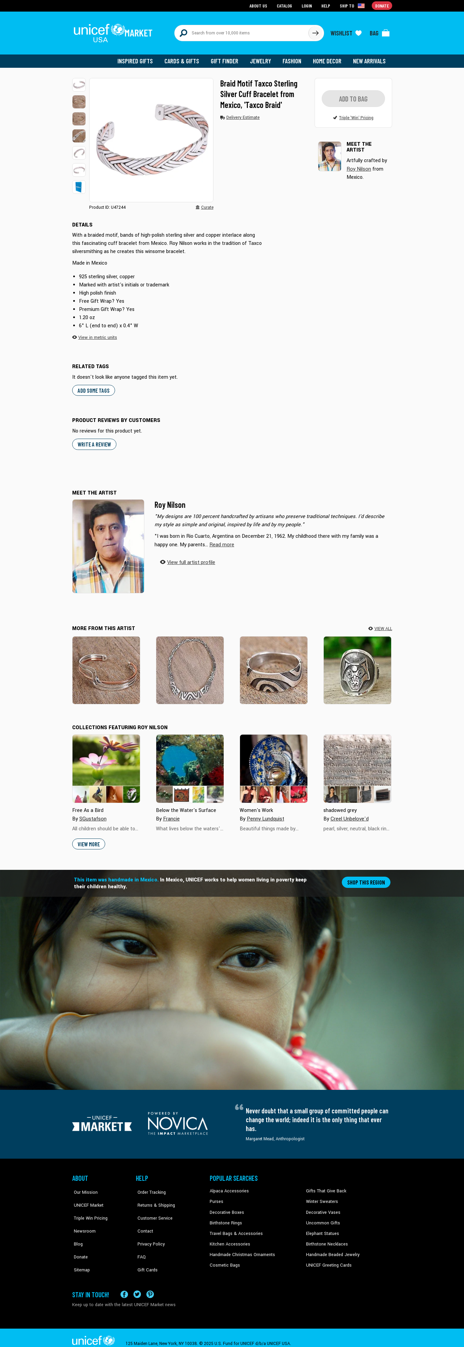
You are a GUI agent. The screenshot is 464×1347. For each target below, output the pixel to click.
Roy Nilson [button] (358, 165)
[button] (79, 82)
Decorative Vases (322, 1208)
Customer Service (152, 1208)
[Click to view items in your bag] (380, 31)
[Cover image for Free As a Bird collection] (106, 765)
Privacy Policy (149, 1229)
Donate (79, 1239)
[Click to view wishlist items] (346, 31)
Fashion (294, 58)
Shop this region (367, 878)
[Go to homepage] (114, 31)
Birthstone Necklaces (326, 1239)
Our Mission (83, 1187)
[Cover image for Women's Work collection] (274, 765)
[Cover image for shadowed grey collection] (357, 765)
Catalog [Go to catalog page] (285, 5)
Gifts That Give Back (325, 1187)
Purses (216, 1198)
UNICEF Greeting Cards (327, 1260)
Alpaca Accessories (228, 1187)
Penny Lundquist (265, 814)
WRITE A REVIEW (94, 440)
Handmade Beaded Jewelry (331, 1250)
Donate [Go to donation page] (382, 5)
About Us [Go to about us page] (259, 5)
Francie (171, 814)
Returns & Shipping (154, 1198)
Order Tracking (149, 1187)
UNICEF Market (86, 1198)
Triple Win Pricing (88, 1208)
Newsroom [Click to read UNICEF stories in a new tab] (82, 1218)
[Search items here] (241, 31)
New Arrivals (370, 58)
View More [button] (89, 840)
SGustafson (92, 814)
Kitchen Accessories (229, 1239)
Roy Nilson (170, 501)
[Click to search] (315, 31)
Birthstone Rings (225, 1218)
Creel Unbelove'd (349, 814)
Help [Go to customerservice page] (326, 5)
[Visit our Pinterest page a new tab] (150, 1282)
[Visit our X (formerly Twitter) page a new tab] (137, 1282)
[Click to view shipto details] (353, 5)
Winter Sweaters (321, 1198)
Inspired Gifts (140, 58)
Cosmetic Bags (224, 1260)
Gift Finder (227, 58)
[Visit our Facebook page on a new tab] (124, 1282)
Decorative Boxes (226, 1208)
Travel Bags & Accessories (235, 1229)
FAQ (140, 1239)
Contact (143, 1218)
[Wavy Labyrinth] (190, 666)
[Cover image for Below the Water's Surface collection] (190, 765)
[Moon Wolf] (357, 666)
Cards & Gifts (186, 58)
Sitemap (80, 1250)
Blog (76, 1229)
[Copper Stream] (106, 666)
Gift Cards (145, 1250)
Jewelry (263, 58)
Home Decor (328, 58)
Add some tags (93, 386)
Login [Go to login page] (307, 5)
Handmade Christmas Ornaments (241, 1250)
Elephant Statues (322, 1229)
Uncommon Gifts (322, 1218)
